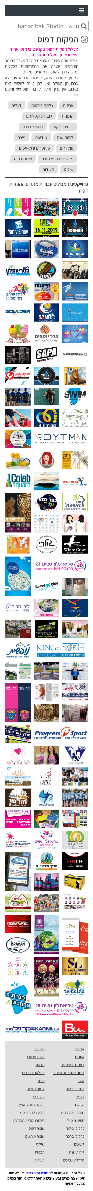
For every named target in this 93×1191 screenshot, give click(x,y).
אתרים (79, 1056)
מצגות (40, 1064)
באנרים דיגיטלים (72, 1064)
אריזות (68, 105)
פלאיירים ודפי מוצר (57, 159)
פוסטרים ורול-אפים (34, 148)
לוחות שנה (65, 137)
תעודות (48, 169)
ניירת (21, 137)
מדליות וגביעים (73, 1160)
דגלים (16, 105)
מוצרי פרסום (36, 1056)
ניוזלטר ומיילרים (33, 1072)
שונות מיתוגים (35, 1136)
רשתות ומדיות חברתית (29, 1120)
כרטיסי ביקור (63, 127)
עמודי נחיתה (36, 1088)
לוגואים (79, 1144)
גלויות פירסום (42, 105)
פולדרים (66, 148)
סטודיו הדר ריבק (38, 1173)
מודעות (41, 137)
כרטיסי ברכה (33, 127)
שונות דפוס (23, 159)
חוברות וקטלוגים (39, 116)
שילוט (68, 169)
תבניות (40, 1152)
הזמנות (67, 116)
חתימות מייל (75, 1120)
